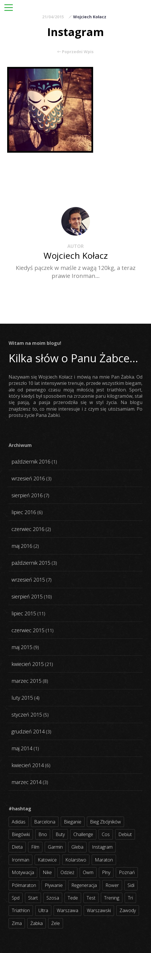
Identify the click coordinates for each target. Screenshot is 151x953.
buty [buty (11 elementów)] (60, 834)
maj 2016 (21, 545)
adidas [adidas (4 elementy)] (19, 822)
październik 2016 (30, 461)
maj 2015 (21, 647)
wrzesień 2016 (28, 478)
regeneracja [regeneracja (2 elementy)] (84, 885)
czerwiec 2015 (27, 630)
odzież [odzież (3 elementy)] (67, 872)
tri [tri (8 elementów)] (130, 898)
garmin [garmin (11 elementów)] (55, 847)
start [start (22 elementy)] (33, 898)
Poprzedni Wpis (75, 51)
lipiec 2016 (23, 512)
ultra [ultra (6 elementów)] (43, 910)
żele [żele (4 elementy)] (55, 923)
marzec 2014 (26, 782)
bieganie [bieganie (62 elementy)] (72, 822)
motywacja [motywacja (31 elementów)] (23, 872)
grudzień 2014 (28, 731)
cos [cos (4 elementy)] (106, 834)
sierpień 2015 (27, 596)
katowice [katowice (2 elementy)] (47, 860)
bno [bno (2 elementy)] (42, 834)
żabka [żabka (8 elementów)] (36, 923)
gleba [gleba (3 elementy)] (77, 847)
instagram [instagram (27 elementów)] (102, 847)
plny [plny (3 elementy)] (106, 872)
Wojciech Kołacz (89, 16)
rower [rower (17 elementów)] (112, 885)
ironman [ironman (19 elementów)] (20, 860)
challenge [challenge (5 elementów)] (83, 834)
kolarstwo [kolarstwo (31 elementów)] (75, 860)
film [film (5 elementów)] (35, 847)
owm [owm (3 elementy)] (88, 872)
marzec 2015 (26, 680)
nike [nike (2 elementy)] (47, 872)
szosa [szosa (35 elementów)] (52, 898)
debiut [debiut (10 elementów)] (125, 834)
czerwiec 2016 (27, 529)
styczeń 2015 (26, 714)
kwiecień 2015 (27, 663)
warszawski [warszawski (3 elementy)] (99, 910)
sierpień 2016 (27, 495)
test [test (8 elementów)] (91, 898)
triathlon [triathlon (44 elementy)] (21, 910)
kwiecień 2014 (27, 765)
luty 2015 (22, 697)
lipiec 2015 (23, 613)
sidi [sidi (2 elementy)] (131, 885)
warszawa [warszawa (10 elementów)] (67, 910)
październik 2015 (30, 562)
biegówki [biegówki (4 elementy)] (21, 834)
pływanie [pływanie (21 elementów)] (54, 885)
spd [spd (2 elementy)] (15, 898)
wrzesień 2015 (28, 579)
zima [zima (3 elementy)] (17, 923)
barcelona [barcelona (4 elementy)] (44, 822)
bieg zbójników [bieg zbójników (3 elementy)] (105, 822)
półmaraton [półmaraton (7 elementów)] (24, 885)
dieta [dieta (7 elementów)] (17, 847)
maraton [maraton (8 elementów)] (104, 860)
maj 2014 (21, 748)
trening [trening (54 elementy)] (111, 898)
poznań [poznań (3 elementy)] (127, 872)
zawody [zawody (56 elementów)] (127, 910)
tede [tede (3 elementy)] (73, 898)
